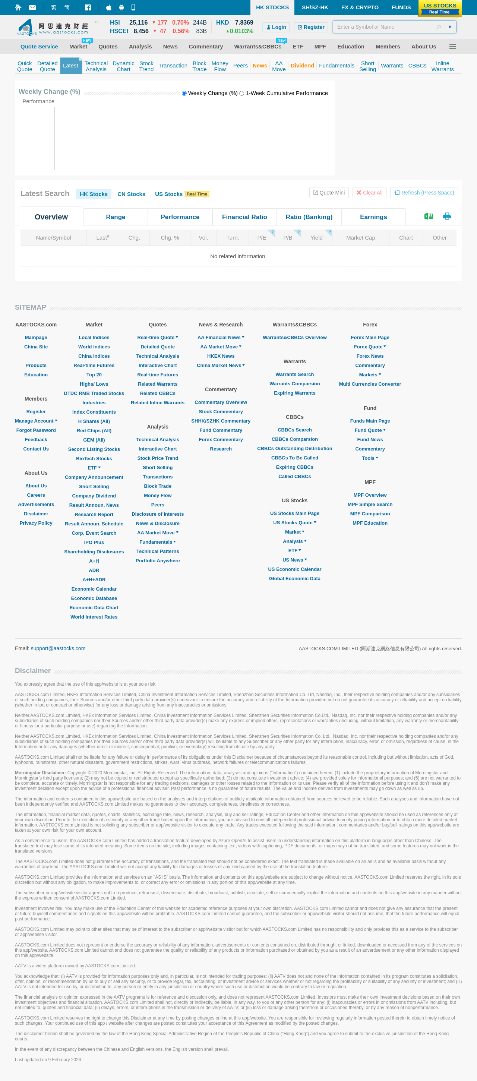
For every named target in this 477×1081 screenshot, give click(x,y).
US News (294, 560)
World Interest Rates (93, 617)
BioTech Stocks (94, 458)
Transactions (158, 477)
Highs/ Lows (94, 384)
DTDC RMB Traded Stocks (94, 393)
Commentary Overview (221, 402)
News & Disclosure (158, 523)
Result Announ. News (94, 505)
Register (36, 411)
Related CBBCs (158, 393)
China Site (36, 347)
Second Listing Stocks (94, 449)
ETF (94, 468)
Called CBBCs (294, 476)
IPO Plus (94, 542)
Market (294, 532)
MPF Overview (370, 495)
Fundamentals (157, 542)
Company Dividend (94, 496)
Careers (36, 495)
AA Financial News (221, 337)
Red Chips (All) (94, 430)
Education (36, 374)
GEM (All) (94, 440)
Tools (370, 458)
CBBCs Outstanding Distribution (294, 448)
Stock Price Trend (157, 458)
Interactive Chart (158, 365)
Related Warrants (157, 384)
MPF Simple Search (370, 504)
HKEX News (221, 356)
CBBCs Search (295, 430)
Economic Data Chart (94, 607)
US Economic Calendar (294, 569)
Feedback (36, 439)
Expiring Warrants (294, 393)
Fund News (370, 439)
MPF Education (370, 523)
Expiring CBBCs (294, 467)
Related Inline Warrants (157, 402)
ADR (94, 570)
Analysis (294, 541)
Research (221, 449)
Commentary (370, 365)
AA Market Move (158, 532)
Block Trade (157, 486)
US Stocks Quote (294, 522)
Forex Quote (370, 347)
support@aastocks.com (58, 648)
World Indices (94, 347)
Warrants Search (295, 374)
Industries (93, 402)
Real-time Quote (158, 337)
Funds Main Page (370, 421)
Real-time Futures (94, 365)
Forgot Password (36, 430)
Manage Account (36, 421)
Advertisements (36, 504)
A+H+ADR (93, 579)
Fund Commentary (220, 430)
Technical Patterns (157, 551)
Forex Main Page (370, 337)
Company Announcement (94, 477)
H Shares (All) (94, 421)
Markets (370, 374)
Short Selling (94, 486)
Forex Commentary (221, 439)
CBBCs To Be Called (294, 458)
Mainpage (36, 337)
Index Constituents (94, 412)
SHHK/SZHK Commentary (220, 421)
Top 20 (94, 374)
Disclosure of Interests (158, 514)
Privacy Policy (36, 523)
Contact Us (36, 449)
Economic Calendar (94, 589)
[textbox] (394, 27)
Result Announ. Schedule (94, 524)
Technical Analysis (158, 356)
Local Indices (94, 337)
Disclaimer (36, 513)
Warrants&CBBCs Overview (294, 337)
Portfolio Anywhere (158, 560)
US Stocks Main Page (294, 513)
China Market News (221, 365)
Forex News (370, 356)
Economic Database (94, 598)
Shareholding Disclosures (94, 551)
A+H (94, 561)
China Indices (94, 356)
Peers (157, 505)
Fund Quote (370, 430)
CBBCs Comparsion (295, 439)
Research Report (94, 514)
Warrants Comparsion (294, 383)
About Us (36, 486)
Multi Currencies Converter (370, 384)
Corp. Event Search (94, 533)
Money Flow (157, 495)
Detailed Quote (157, 347)
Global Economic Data (294, 578)
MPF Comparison (370, 513)
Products (36, 365)
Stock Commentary (221, 411)
